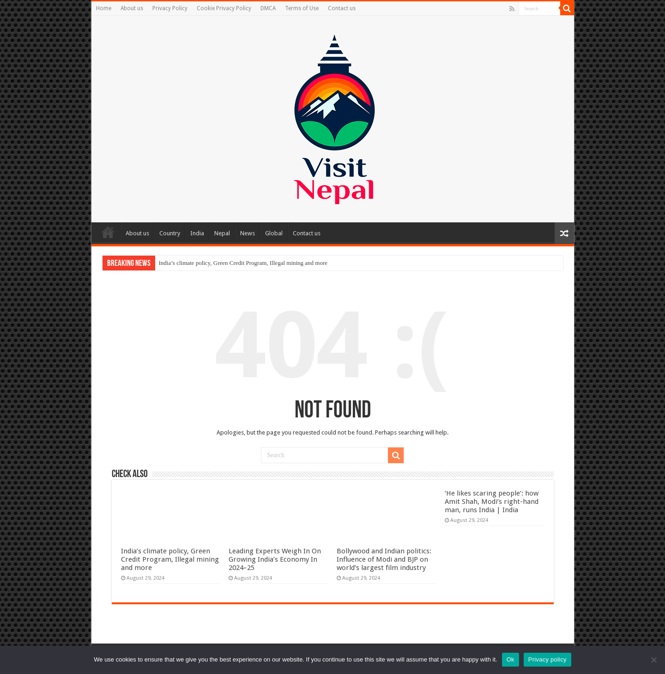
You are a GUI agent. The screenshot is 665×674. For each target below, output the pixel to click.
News (247, 233)
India (197, 233)
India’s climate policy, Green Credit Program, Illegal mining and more (243, 262)
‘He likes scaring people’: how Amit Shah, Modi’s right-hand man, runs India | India (491, 501)
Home (103, 8)
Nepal (222, 233)
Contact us (342, 8)
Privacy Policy (169, 8)
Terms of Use (302, 8)
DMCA (268, 8)
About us (132, 8)
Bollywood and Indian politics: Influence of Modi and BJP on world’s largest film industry (384, 559)
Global (274, 233)
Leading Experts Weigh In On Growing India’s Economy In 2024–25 (275, 559)
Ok (510, 659)
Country (169, 233)
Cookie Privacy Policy (224, 8)
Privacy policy (547, 659)
